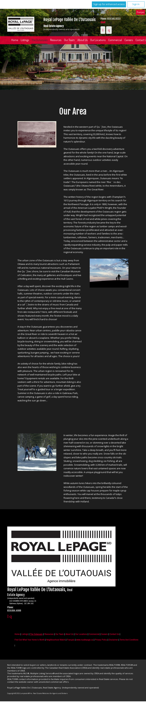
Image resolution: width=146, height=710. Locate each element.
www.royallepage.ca (84, 639)
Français (140, 12)
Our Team (69, 40)
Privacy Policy (101, 639)
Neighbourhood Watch (55, 639)
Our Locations (98, 40)
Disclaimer (113, 639)
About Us (82, 40)
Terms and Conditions (129, 639)
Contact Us (114, 634)
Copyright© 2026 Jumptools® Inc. (20, 693)
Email (103, 22)
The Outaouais (39, 40)
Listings (25, 40)
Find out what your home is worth (29, 639)
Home (14, 40)
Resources (55, 40)
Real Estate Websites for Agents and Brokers (50, 693)
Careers (104, 634)
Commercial (115, 40)
